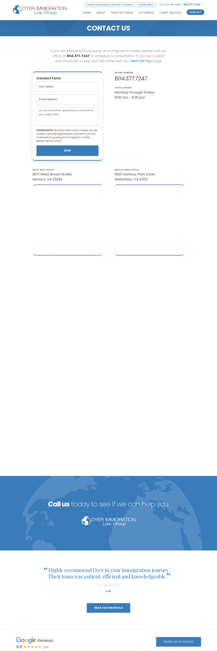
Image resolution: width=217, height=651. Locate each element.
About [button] (101, 13)
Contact (195, 12)
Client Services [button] (170, 13)
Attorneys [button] (146, 13)
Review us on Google (178, 641)
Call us (59, 504)
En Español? (147, 4)
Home (87, 13)
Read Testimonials (108, 608)
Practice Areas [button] (122, 13)
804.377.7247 (191, 4)
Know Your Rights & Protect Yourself (110, 4)
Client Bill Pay (140, 61)
